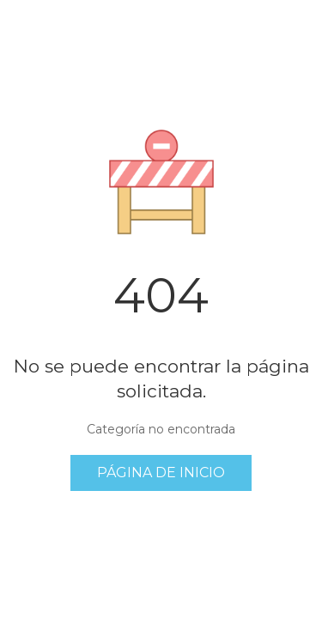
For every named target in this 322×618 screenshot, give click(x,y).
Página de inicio (161, 472)
